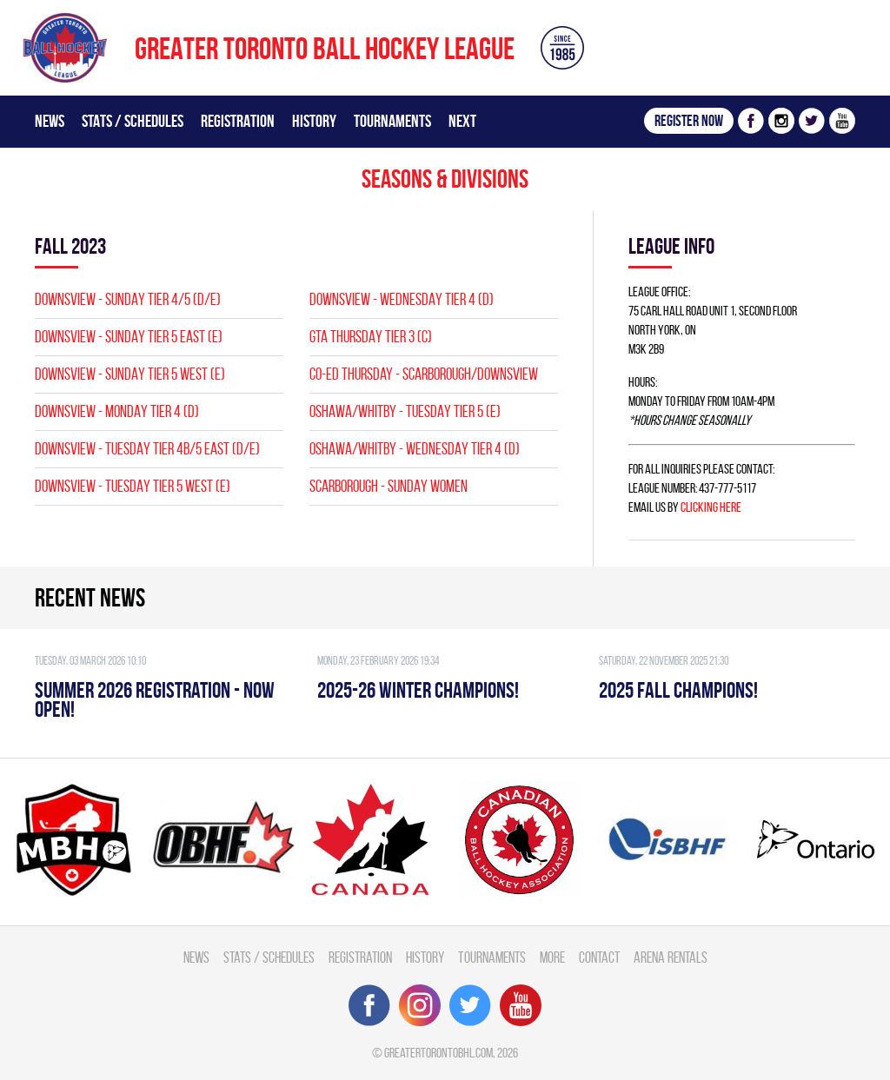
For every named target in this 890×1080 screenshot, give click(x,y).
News (49, 120)
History (314, 120)
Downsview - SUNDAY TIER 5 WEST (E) (130, 374)
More (552, 957)
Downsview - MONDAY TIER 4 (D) (117, 411)
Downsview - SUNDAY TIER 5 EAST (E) (128, 337)
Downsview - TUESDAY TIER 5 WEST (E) (132, 486)
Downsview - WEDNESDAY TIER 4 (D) (401, 299)
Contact (599, 957)
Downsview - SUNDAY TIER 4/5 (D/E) (128, 299)
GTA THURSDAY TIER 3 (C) (370, 337)
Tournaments (392, 120)
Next (462, 120)
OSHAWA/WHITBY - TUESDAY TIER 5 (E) (405, 411)
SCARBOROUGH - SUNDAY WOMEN (388, 486)
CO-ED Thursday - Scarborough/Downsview (423, 374)
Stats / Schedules (132, 120)
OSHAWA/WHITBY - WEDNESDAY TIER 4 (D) (414, 449)
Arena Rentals (670, 957)
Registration (238, 120)
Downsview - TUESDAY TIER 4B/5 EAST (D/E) (147, 449)
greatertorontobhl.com (438, 1052)
